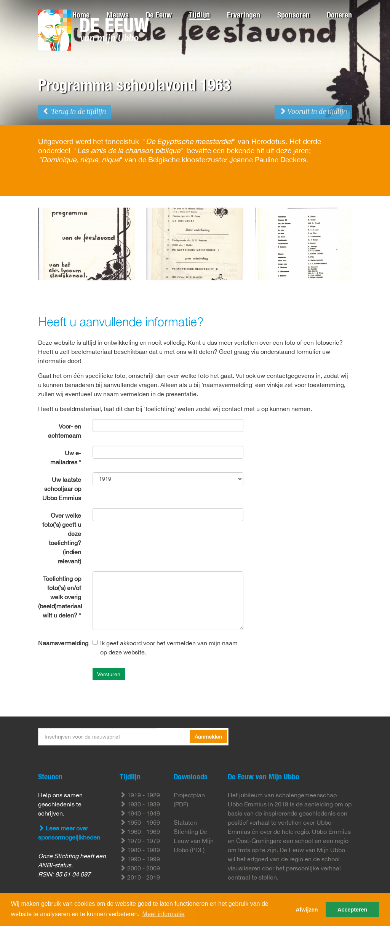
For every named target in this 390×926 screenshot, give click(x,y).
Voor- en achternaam (64, 431)
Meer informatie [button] (163, 914)
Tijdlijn (199, 14)
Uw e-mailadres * (65, 457)
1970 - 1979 (140, 840)
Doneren (339, 14)
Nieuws (118, 14)
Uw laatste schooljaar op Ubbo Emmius (61, 488)
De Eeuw (159, 14)
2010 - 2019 (140, 877)
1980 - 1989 (140, 849)
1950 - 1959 (140, 822)
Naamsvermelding (62, 643)
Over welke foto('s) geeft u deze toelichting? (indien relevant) (61, 538)
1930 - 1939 (140, 804)
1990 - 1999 (140, 859)
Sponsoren (293, 14)
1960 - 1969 (140, 831)
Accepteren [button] (352, 910)
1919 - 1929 (140, 795)
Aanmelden (208, 737)
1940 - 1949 (140, 813)
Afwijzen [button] (307, 910)
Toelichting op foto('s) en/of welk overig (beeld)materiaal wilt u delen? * (60, 597)
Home (81, 14)
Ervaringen (243, 14)
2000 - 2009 (140, 868)
